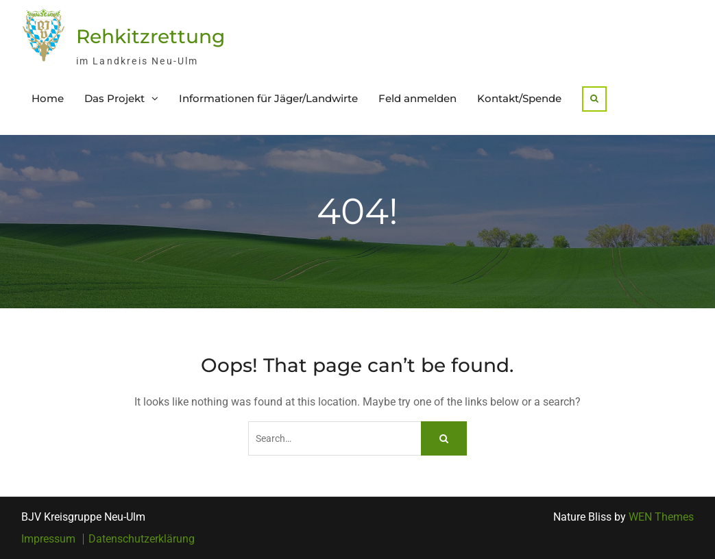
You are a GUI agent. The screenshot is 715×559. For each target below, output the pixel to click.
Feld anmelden (417, 98)
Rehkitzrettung (150, 36)
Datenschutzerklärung (141, 539)
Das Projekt (114, 98)
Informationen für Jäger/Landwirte (268, 98)
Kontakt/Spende (519, 98)
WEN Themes (661, 516)
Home (48, 98)
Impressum (48, 539)
